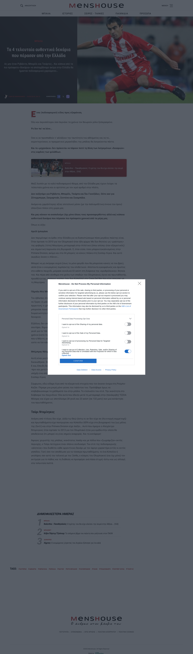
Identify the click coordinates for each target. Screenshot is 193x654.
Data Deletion (82, 370)
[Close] (140, 284)
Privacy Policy (110, 370)
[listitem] (96, 318)
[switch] (128, 324)
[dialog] (96, 327)
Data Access (96, 370)
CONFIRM (78, 361)
